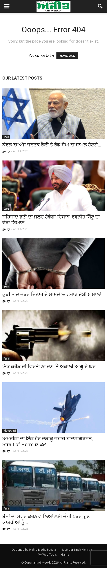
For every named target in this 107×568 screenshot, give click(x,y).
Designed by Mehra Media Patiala (34, 550)
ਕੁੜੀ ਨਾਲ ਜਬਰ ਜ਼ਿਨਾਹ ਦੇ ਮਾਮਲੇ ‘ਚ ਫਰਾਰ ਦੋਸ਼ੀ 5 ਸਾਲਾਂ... (53, 294)
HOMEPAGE (67, 55)
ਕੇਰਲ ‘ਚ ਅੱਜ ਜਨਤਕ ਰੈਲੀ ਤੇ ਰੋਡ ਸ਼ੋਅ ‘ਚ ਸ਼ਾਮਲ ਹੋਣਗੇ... (51, 145)
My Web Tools (47, 555)
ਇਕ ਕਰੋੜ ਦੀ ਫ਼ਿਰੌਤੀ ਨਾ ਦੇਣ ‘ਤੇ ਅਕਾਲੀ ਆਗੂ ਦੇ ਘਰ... (50, 366)
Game (65, 555)
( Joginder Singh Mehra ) (76, 550)
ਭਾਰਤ (6, 136)
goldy (6, 151)
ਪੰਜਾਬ (6, 209)
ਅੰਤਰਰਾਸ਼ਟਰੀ (10, 430)
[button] (100, 6)
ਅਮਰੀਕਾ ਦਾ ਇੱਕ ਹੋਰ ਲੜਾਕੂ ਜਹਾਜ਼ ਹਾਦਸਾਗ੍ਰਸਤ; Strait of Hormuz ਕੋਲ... (47, 441)
